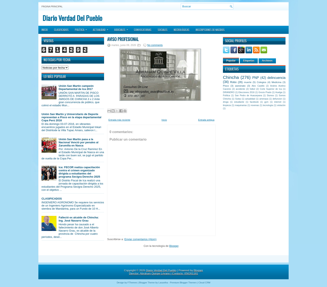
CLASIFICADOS (52, 198)
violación (281, 105)
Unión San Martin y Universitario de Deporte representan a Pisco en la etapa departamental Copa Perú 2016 (71, 117)
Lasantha (163, 282)
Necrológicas (181, 30)
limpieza (227, 105)
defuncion (277, 99)
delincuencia (276, 77)
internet (277, 102)
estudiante (239, 102)
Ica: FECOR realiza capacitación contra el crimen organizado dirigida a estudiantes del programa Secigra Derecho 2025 (79, 172)
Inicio (45, 30)
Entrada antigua (206, 120)
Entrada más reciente (119, 120)
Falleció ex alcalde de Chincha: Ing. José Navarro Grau (79, 219)
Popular (231, 60)
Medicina (276, 82)
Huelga (278, 92)
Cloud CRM (204, 282)
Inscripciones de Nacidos (210, 30)
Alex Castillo (258, 86)
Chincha (231, 77)
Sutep (238, 99)
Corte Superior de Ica (271, 89)
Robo (233, 82)
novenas (255, 105)
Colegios (261, 82)
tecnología (268, 105)
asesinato (240, 85)
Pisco (226, 85)
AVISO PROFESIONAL (123, 39)
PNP (255, 77)
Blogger (174, 245)
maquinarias (241, 105)
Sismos (270, 95)
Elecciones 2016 (247, 92)
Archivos (267, 60)
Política (82, 28)
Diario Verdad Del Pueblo (72, 18)
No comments (155, 45)
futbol (252, 89)
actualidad (250, 99)
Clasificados (61, 30)
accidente (240, 89)
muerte (248, 82)
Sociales (162, 30)
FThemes (132, 282)
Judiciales (122, 28)
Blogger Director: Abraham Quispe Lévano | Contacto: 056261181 (166, 272)
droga (226, 102)
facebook (254, 102)
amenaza (263, 99)
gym (266, 102)
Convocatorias (142, 30)
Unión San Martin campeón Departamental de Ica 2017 (76, 87)
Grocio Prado (264, 92)
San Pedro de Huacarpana (248, 95)
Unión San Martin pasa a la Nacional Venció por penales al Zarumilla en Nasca (78, 142)
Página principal (52, 6)
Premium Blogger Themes (183, 282)
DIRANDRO (228, 92)
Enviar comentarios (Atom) (140, 239)
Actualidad (102, 28)
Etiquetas (248, 60)
